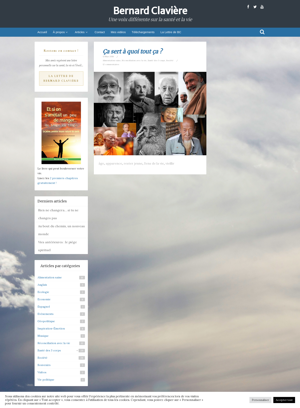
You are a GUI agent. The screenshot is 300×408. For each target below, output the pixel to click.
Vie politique (46, 379)
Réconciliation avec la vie (134, 60)
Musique (43, 336)
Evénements (46, 314)
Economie (44, 299)
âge (101, 163)
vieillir (170, 163)
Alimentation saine (112, 60)
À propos (61, 32)
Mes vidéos (118, 32)
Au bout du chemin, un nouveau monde (61, 230)
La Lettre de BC (171, 32)
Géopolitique (46, 321)
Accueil (42, 32)
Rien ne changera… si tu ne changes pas (58, 214)
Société (169, 60)
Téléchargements (143, 32)
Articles (82, 32)
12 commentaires (111, 64)
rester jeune (133, 163)
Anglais (42, 284)
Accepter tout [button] (284, 400)
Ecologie (43, 292)
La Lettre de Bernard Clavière (61, 78)
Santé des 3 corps (156, 60)
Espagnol (44, 306)
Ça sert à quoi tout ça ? (132, 51)
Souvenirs (44, 365)
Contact (100, 32)
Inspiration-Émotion (51, 328)
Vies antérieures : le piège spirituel (57, 246)
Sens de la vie (154, 163)
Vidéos (42, 372)
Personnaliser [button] (260, 400)
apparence (114, 163)
